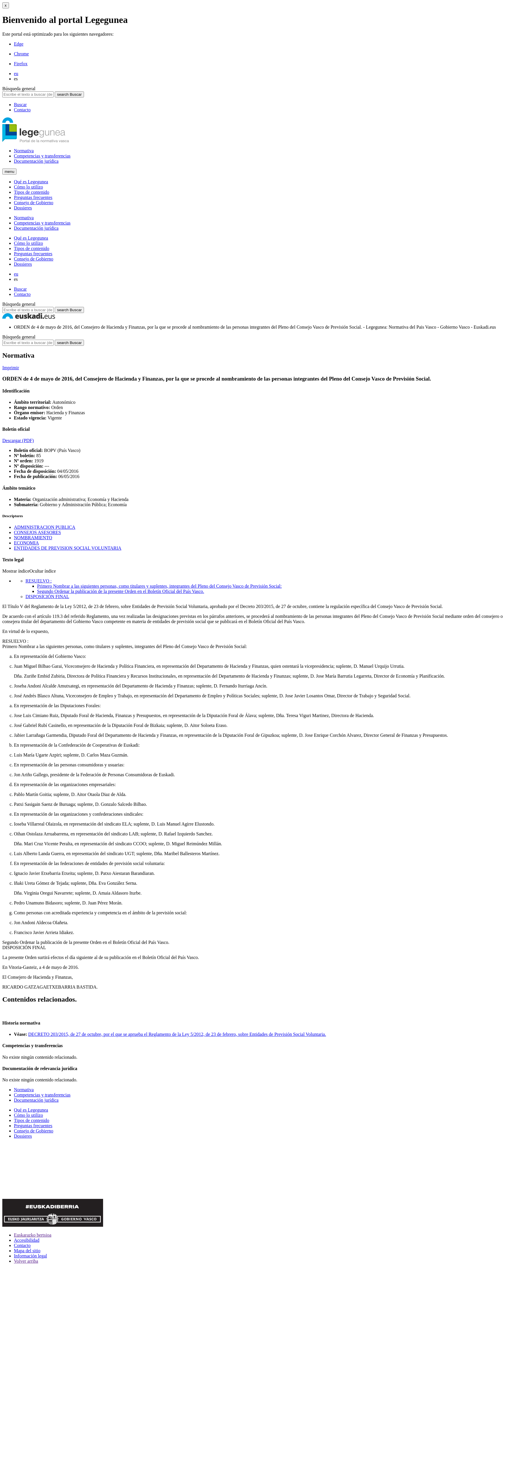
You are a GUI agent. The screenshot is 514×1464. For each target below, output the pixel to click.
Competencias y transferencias (42, 155)
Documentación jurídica (36, 161)
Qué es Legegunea (31, 181)
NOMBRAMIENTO (33, 537)
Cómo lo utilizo (28, 186)
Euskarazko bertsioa (32, 1235)
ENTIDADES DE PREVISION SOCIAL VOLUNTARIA (67, 548)
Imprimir (10, 367)
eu (16, 73)
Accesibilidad (26, 1240)
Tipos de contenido (31, 192)
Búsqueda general (18, 88)
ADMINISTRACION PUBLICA (44, 527)
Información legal (30, 1255)
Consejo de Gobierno (33, 202)
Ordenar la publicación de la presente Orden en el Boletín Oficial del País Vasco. (85, 942)
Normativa (24, 150)
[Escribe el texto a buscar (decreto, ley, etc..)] (28, 94)
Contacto (22, 109)
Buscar (20, 104)
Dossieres (23, 207)
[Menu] (9, 172)
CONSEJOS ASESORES (37, 532)
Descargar (18, 440)
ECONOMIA (26, 542)
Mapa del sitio (27, 1250)
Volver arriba (26, 1261)
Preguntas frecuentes (33, 197)
